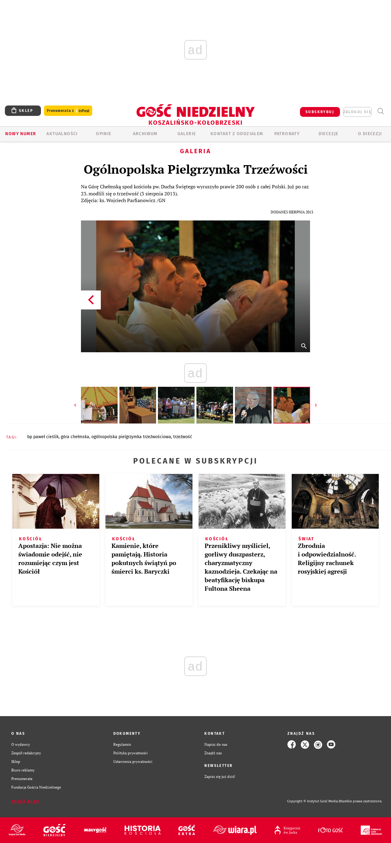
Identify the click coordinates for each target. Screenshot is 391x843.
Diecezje (328, 133)
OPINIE (103, 133)
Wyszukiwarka (380, 111)
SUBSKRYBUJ (319, 112)
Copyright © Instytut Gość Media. (313, 801)
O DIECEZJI (370, 133)
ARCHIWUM (145, 133)
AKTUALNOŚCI (62, 133)
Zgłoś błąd (25, 801)
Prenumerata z (68, 110)
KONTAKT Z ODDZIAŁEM (236, 133)
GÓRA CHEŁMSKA (75, 436)
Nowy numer (20, 133)
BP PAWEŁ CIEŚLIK (43, 436)
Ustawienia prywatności (132, 761)
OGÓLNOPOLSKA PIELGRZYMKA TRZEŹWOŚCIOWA (131, 436)
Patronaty (287, 133)
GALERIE (186, 133)
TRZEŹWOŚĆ (182, 436)
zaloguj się (357, 112)
